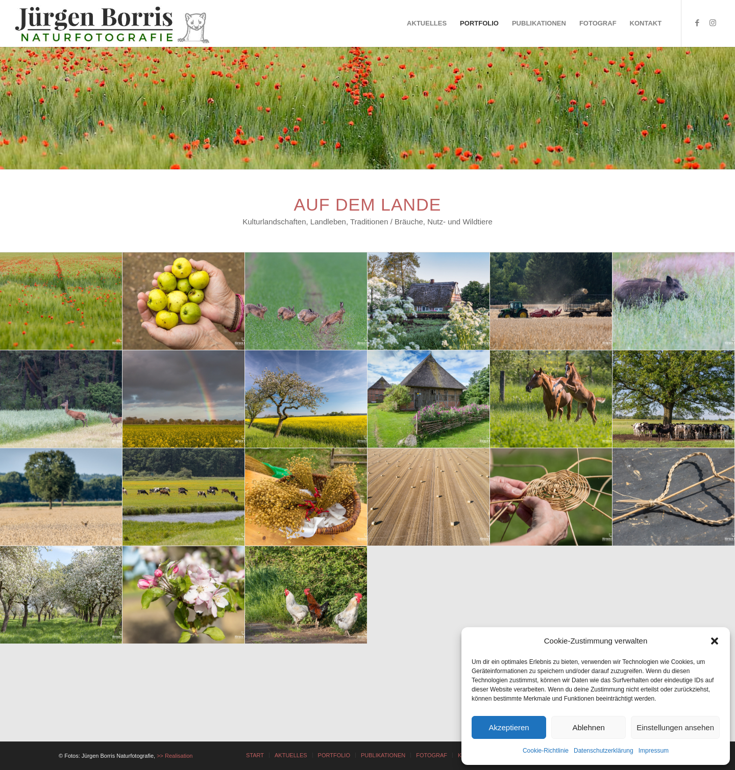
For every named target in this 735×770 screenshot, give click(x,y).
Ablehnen (588, 727)
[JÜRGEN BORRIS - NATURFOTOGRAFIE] (113, 23)
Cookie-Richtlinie (546, 750)
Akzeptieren (508, 727)
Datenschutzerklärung (603, 750)
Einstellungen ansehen (675, 727)
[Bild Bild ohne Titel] (61, 301)
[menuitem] (426, 23)
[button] (714, 641)
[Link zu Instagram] (712, 23)
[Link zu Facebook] (697, 23)
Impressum (654, 750)
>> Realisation (174, 756)
